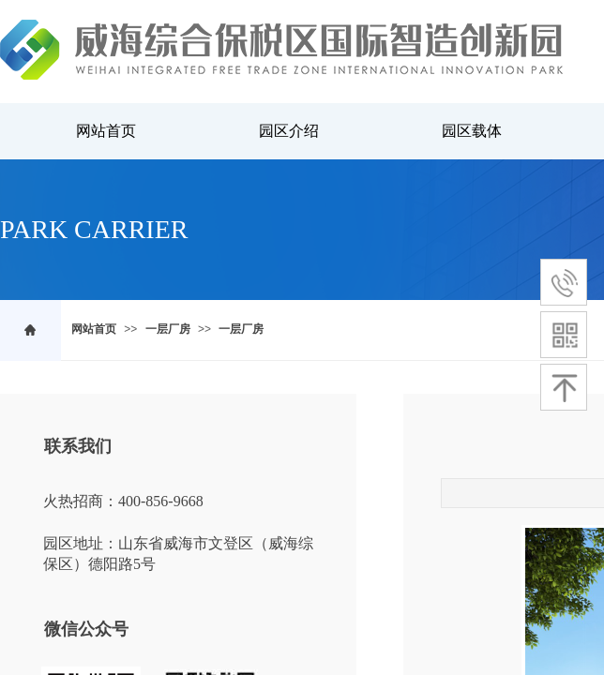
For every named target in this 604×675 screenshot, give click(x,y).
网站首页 (93, 329)
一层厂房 (167, 329)
